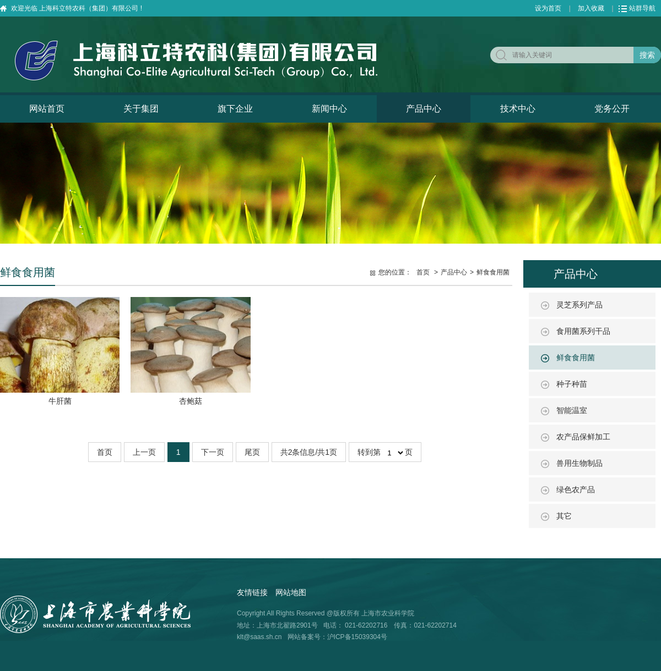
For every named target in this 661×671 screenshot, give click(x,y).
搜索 (647, 55)
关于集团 (141, 108)
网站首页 (46, 108)
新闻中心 (329, 108)
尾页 (252, 452)
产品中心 (423, 108)
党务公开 (612, 108)
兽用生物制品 (579, 463)
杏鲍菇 (190, 401)
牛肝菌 (60, 401)
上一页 (144, 452)
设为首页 (548, 8)
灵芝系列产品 (579, 304)
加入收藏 (591, 8)
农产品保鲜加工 (583, 436)
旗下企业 (235, 108)
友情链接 (252, 592)
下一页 (212, 452)
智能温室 (571, 410)
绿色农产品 (575, 489)
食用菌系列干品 (583, 331)
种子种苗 (571, 384)
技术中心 (517, 108)
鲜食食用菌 (575, 357)
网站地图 (290, 592)
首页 (423, 272)
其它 (564, 516)
